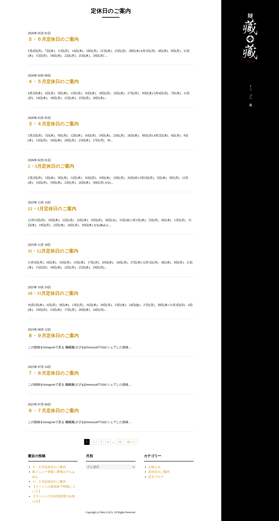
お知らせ (154, 467)
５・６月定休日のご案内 (53, 39)
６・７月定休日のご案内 (53, 410)
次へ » (131, 442)
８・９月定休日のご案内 (53, 335)
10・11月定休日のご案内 (53, 293)
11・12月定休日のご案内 (53, 251)
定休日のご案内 (159, 471)
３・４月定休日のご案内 (53, 123)
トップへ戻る (250, 94)
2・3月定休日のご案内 (51, 166)
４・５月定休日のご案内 (53, 81)
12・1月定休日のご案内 (52, 208)
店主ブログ (155, 476)
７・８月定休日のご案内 (53, 373)
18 (119, 442)
